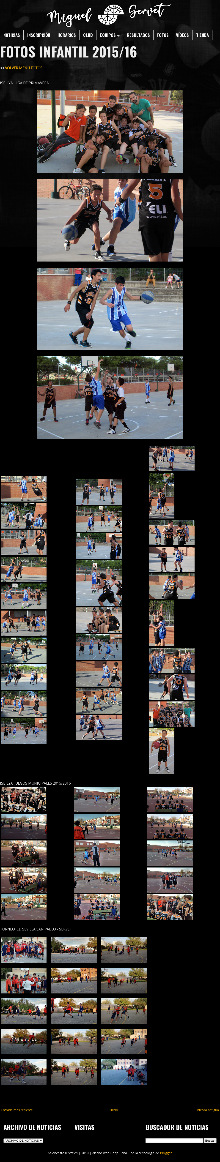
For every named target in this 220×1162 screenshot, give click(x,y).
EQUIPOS (110, 35)
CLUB (88, 35)
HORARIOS (67, 35)
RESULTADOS (138, 35)
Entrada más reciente (17, 1110)
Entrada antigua (207, 1110)
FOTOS (163, 35)
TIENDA (202, 35)
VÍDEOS (182, 35)
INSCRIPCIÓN (38, 35)
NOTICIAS (11, 35)
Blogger (166, 1153)
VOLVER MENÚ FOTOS (23, 68)
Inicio (114, 1110)
